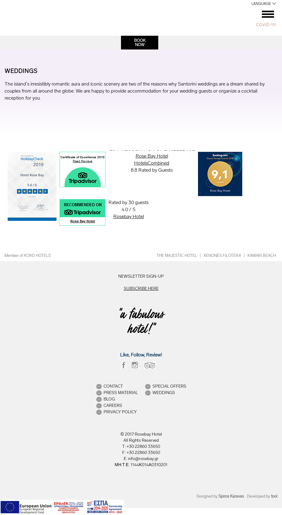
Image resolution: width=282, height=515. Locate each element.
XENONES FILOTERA (222, 255)
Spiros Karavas (231, 496)
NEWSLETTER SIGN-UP (141, 276)
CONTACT (113, 386)
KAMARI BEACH (261, 255)
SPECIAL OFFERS (169, 386)
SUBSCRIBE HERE (141, 288)
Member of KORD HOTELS (28, 255)
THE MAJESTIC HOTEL (176, 255)
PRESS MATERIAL (121, 392)
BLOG (109, 399)
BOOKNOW (139, 42)
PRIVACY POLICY (120, 412)
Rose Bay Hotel (152, 156)
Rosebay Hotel (128, 216)
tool (274, 496)
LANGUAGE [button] (261, 4)
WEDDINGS (163, 392)
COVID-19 (266, 25)
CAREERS (113, 405)
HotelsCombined (151, 163)
